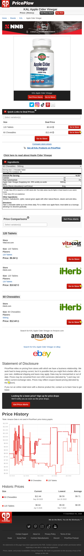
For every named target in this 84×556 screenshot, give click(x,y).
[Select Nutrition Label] (42, 166)
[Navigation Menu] (79, 3)
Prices (22, 13)
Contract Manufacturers (40, 538)
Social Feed (21, 538)
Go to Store (50, 97)
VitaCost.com (8, 243)
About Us (36, 534)
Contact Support (22, 534)
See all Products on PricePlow (43, 148)
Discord (56, 538)
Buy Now (59, 13)
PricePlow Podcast (71, 538)
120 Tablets (7, 255)
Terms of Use (65, 534)
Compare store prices (42, 144)
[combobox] (42, 117)
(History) (30, 13)
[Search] (72, 3)
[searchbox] (43, 117)
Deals (10, 538)
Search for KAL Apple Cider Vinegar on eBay (42, 347)
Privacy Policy (50, 534)
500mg (5, 318)
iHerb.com (7, 270)
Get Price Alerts (46, 13)
